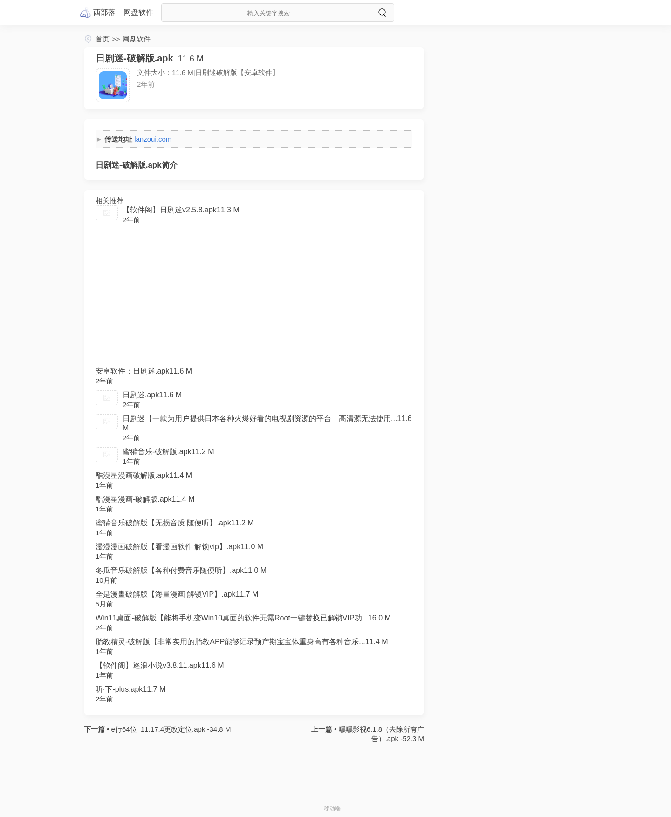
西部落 (104, 12)
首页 (103, 39)
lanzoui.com (152, 139)
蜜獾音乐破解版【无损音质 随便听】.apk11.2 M (175, 523)
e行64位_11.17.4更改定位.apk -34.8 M (170, 729)
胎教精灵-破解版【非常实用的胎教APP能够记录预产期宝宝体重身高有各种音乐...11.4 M (242, 642)
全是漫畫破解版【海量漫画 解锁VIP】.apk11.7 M (177, 594)
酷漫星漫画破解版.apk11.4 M (144, 475)
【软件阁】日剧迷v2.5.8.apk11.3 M (181, 210)
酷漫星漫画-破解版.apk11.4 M (145, 499)
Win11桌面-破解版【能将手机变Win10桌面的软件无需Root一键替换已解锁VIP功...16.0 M (243, 618)
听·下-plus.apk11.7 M (130, 689)
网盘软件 (137, 39)
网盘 (138, 12)
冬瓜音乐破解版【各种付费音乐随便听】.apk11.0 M (181, 570)
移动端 (332, 808)
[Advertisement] (254, 299)
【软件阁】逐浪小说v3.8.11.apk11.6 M (160, 665)
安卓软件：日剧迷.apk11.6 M (144, 371)
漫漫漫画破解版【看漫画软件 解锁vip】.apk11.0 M (179, 547)
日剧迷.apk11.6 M (152, 395)
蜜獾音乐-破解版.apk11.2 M (168, 452)
